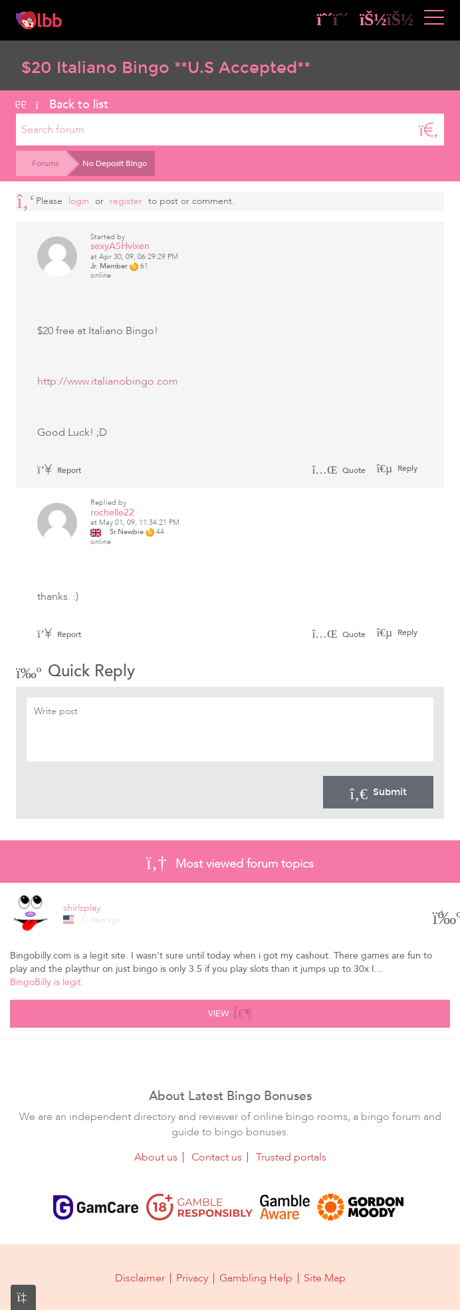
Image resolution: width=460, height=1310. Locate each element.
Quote (339, 470)
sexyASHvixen (120, 246)
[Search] (428, 129)
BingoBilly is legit (45, 982)
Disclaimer (140, 1278)
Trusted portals (291, 1157)
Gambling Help (255, 1278)
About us (155, 1157)
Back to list (62, 104)
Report (59, 470)
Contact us (216, 1157)
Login (78, 201)
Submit (378, 791)
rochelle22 (112, 512)
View (229, 1012)
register (126, 201)
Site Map (325, 1278)
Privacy (192, 1278)
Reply (406, 468)
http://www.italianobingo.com (107, 381)
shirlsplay (81, 907)
